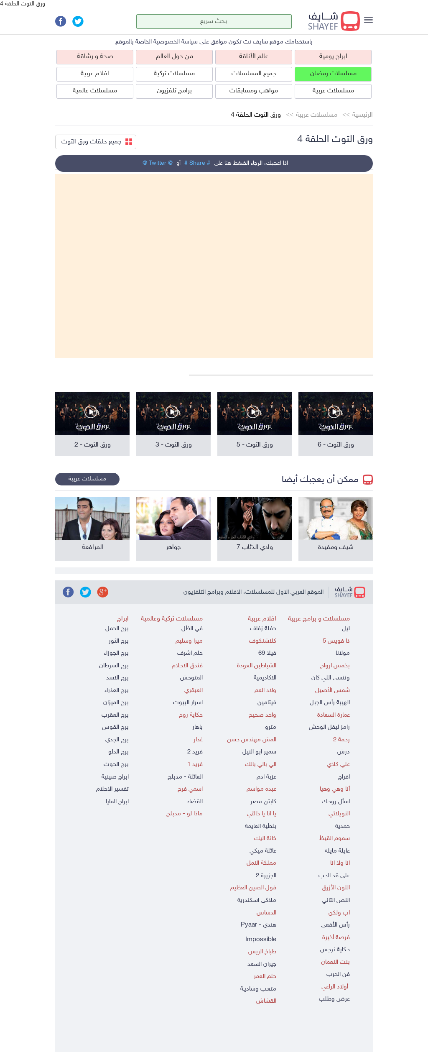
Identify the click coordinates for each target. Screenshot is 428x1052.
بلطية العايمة (260, 826)
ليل (346, 628)
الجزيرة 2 (266, 875)
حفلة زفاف (263, 628)
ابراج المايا (117, 801)
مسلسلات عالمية (95, 91)
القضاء (195, 801)
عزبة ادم (266, 777)
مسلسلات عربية (333, 91)
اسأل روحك (336, 801)
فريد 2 (195, 752)
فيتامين (266, 702)
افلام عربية (95, 74)
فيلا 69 (267, 653)
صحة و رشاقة (95, 57)
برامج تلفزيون (174, 91)
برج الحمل (117, 628)
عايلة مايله (337, 851)
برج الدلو (118, 752)
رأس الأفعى (335, 925)
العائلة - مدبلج (185, 777)
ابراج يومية (333, 57)
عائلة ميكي (263, 851)
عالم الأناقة (253, 57)
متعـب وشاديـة (258, 989)
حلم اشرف (190, 653)
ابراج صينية (115, 777)
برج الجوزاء (116, 653)
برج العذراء (116, 690)
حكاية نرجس (335, 949)
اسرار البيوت (188, 702)
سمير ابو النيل (259, 752)
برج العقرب (115, 715)
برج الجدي (117, 739)
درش (343, 752)
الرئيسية (362, 115)
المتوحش (191, 678)
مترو (270, 727)
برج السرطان (114, 665)
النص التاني (336, 900)
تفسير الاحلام (112, 789)
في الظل (192, 628)
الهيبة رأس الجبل (330, 702)
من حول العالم (174, 57)
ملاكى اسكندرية (256, 900)
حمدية (342, 826)
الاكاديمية (265, 678)
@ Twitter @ (158, 163)
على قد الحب (334, 875)
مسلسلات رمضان (333, 74)
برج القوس (115, 727)
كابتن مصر (263, 801)
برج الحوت (116, 764)
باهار (197, 727)
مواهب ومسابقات (253, 91)
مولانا (343, 653)
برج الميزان (116, 702)
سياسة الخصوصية (175, 42)
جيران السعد (261, 964)
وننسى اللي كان (330, 678)
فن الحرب (338, 974)
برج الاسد (117, 678)
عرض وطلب (334, 999)
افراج (344, 777)
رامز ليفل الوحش (329, 727)
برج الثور (119, 641)
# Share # (197, 163)
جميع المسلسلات (254, 74)
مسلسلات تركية (174, 74)
